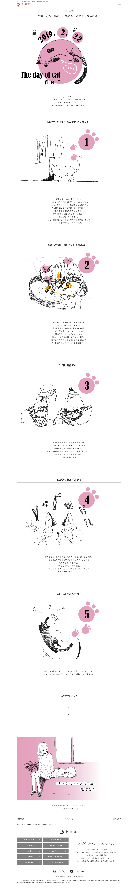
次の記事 (21, 819)
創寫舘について (30, 862)
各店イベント (56, 851)
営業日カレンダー (30, 840)
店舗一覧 (30, 857)
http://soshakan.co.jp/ (68, 808)
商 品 (29, 851)
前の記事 (116, 819)
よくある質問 (29, 845)
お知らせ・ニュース (56, 845)
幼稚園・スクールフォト (56, 857)
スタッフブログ (56, 840)
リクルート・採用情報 (56, 862)
